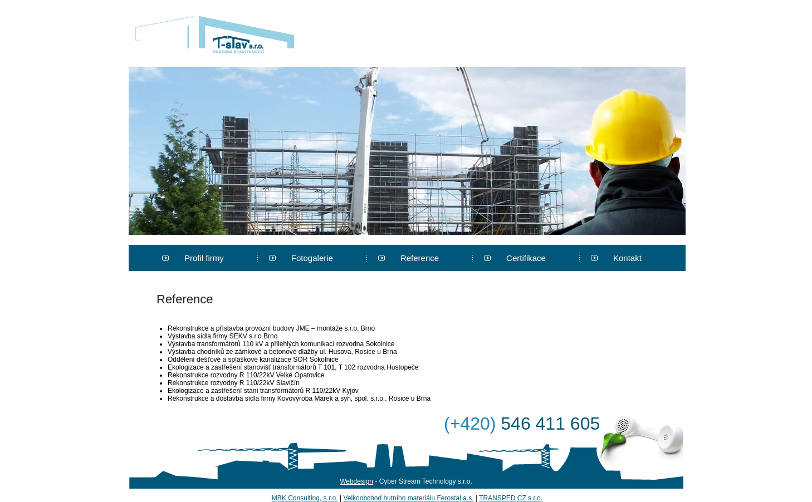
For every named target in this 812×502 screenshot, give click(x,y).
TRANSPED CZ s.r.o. (510, 498)
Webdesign (356, 481)
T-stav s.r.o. (214, 34)
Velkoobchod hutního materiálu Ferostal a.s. (408, 498)
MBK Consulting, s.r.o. (305, 498)
